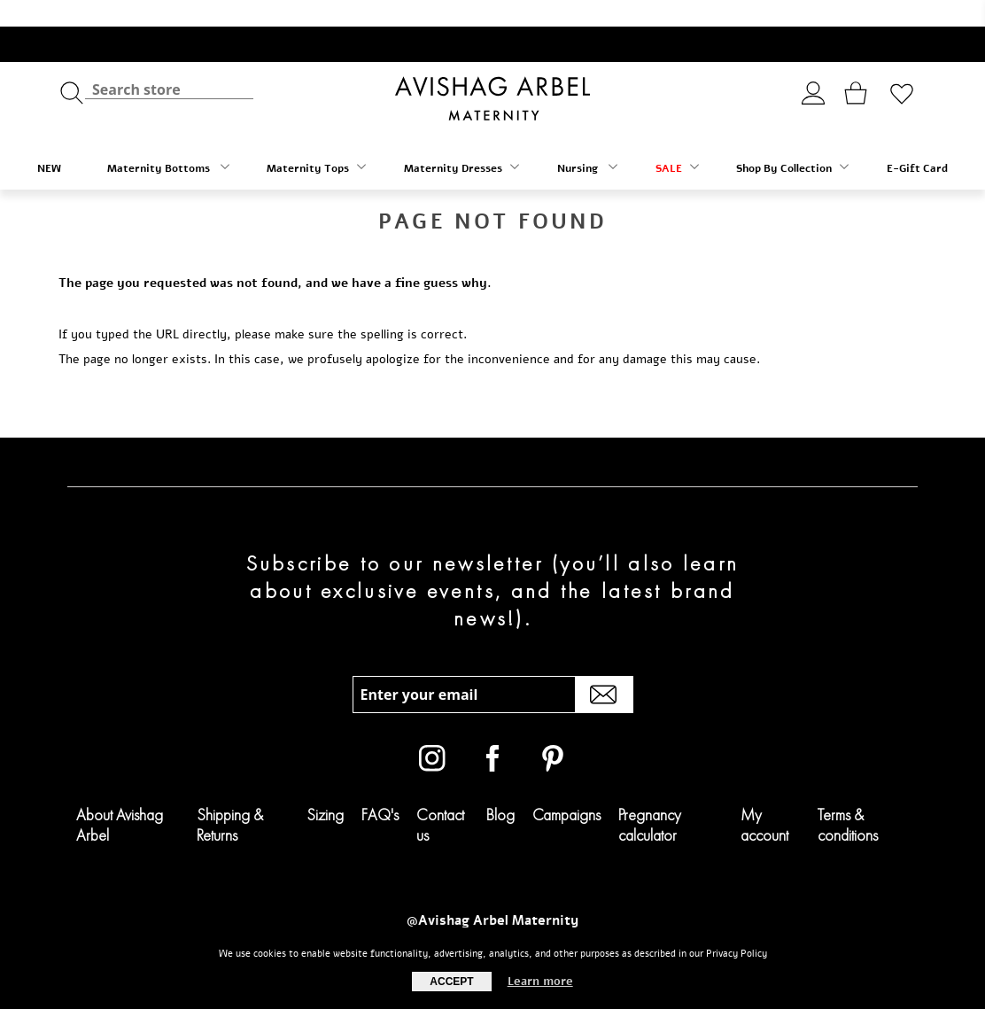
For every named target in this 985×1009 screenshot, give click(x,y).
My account (764, 798)
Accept (451, 981)
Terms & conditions (848, 798)
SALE (677, 141)
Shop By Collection (792, 141)
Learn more (540, 982)
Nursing (587, 141)
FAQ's (380, 788)
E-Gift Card (917, 142)
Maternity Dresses (461, 141)
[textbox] (169, 62)
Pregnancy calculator (649, 798)
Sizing (325, 788)
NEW (49, 142)
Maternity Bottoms (168, 141)
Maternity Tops (316, 141)
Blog (500, 788)
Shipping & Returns (230, 798)
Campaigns (566, 788)
